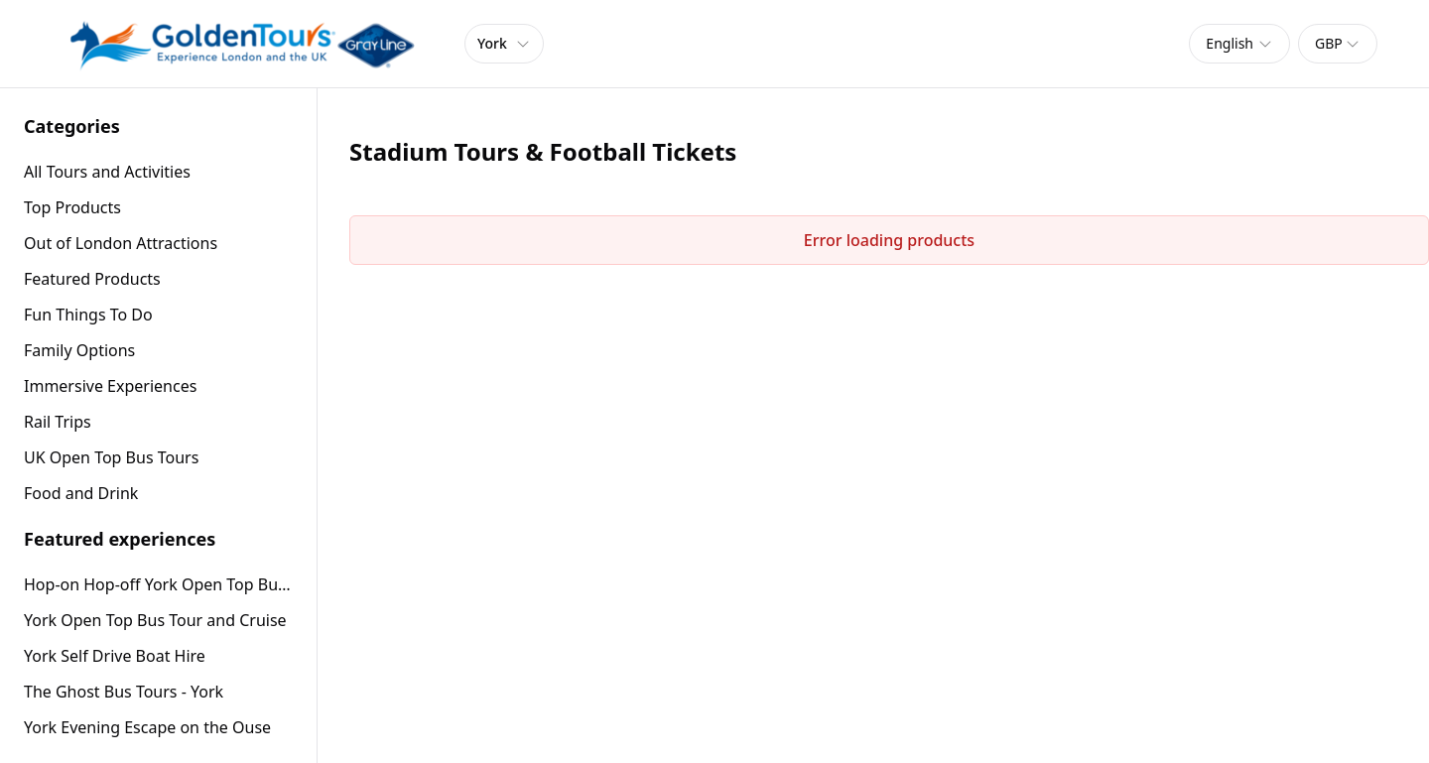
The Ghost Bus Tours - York (123, 691)
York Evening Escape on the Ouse (147, 727)
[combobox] (1239, 44)
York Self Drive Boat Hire (114, 656)
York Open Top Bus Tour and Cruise (155, 620)
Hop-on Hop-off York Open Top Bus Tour (158, 584)
